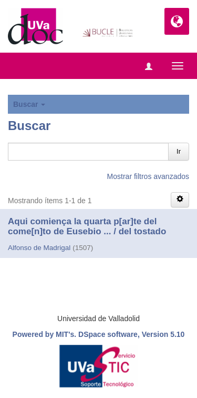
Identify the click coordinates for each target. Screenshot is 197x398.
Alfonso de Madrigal (39, 248)
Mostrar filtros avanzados (148, 176)
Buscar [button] (29, 104)
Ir (179, 151)
